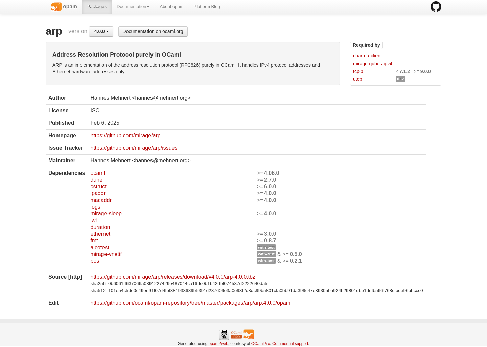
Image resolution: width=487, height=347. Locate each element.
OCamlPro (260, 343)
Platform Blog (207, 6)
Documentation (133, 6)
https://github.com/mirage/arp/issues (133, 148)
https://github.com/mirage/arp (125, 135)
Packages (97, 6)
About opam (171, 6)
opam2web (218, 343)
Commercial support (290, 343)
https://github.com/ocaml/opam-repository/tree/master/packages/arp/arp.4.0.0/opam (190, 303)
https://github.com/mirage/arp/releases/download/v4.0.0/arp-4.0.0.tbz (172, 277)
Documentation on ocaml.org (153, 31)
